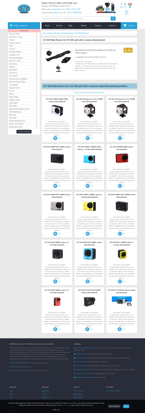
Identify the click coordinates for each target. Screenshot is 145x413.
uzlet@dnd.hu (56, 9)
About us (98, 25)
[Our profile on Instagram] (121, 7)
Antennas (12, 40)
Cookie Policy (66, 405)
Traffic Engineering (15, 112)
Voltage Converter (14, 88)
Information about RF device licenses (94, 373)
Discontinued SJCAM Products (89, 93)
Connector (12, 49)
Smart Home (13, 118)
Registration (45, 391)
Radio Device (13, 73)
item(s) (129, 25)
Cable (10, 46)
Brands (83, 25)
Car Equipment (13, 85)
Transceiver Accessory (15, 37)
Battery (11, 94)
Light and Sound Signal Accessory (19, 109)
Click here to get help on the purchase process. (94, 354)
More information (114, 406)
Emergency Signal (14, 100)
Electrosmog (13, 64)
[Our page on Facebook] (121, 4)
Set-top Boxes (13, 76)
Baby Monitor (13, 70)
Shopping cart (46, 397)
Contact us (112, 25)
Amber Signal (13, 103)
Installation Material (15, 52)
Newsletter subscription (24, 131)
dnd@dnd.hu (57, 13)
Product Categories (20, 25)
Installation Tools (14, 55)
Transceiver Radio (14, 34)
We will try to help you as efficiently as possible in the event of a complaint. (104, 369)
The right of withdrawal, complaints (90, 362)
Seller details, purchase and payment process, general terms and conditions (102, 358)
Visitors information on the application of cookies (29, 370)
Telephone (12, 67)
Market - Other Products (16, 124)
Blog (70, 25)
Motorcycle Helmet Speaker (17, 82)
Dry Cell (11, 91)
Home (47, 25)
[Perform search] (113, 18)
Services (59, 25)
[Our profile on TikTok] (125, 7)
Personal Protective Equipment (18, 79)
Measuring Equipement (16, 58)
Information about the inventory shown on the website (96, 365)
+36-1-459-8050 (73, 12)
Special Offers (24, 30)
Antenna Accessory (15, 43)
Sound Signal (13, 106)
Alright (126, 406)
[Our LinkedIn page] (130, 7)
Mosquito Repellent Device (17, 121)
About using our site (20, 367)
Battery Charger (13, 97)
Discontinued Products (15, 127)
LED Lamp (12, 115)
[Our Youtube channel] (125, 4)
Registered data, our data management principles (29, 363)
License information (90, 377)
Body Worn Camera (15, 61)
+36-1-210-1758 (73, 9)
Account (44, 394)
